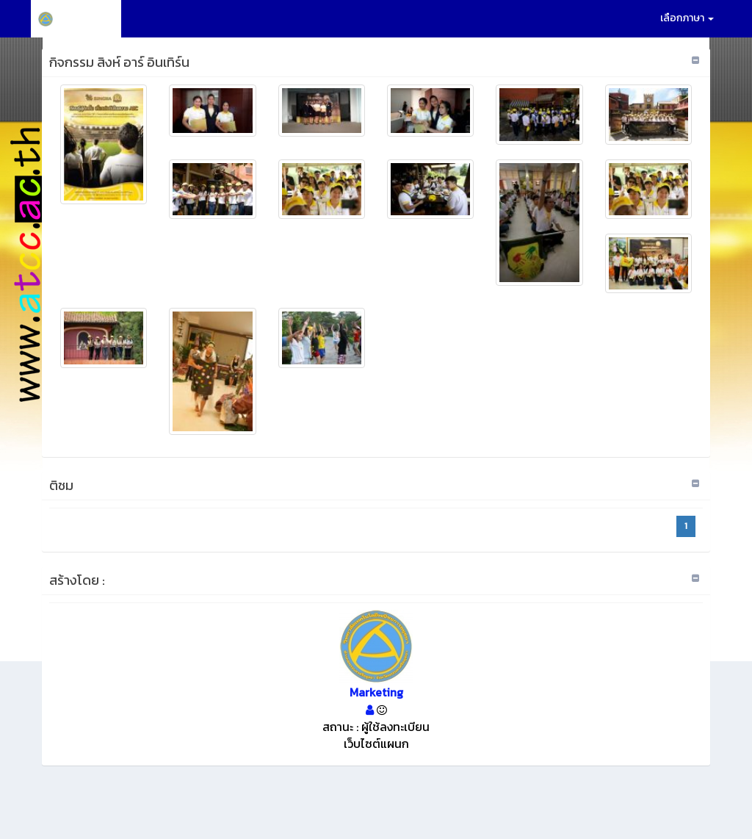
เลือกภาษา (687, 18)
